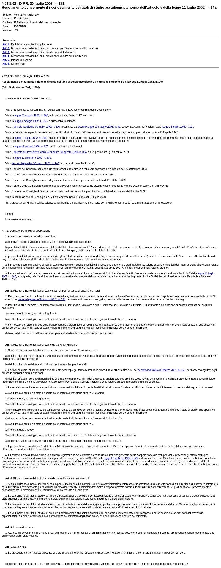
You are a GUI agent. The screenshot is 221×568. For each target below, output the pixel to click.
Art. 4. (7, 478)
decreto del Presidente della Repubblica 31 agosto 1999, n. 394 (50, 152)
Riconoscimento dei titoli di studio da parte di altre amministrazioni (51, 478)
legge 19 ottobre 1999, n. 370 (31, 146)
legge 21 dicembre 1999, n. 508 (32, 157)
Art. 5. (7, 527)
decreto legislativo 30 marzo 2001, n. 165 (35, 163)
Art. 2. (7, 290)
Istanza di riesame (23, 527)
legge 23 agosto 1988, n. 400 (31, 115)
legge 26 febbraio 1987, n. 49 (121, 458)
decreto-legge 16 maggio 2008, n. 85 (99, 126)
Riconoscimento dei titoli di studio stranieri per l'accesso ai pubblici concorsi (56, 290)
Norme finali (20, 547)
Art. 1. (5, 230)
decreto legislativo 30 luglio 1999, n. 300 (37, 126)
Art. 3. (7, 344)
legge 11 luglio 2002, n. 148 (30, 137)
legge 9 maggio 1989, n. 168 (30, 121)
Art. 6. (7, 547)
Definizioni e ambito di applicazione (29, 230)
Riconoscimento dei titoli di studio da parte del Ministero (45, 344)
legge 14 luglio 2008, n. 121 (178, 126)
